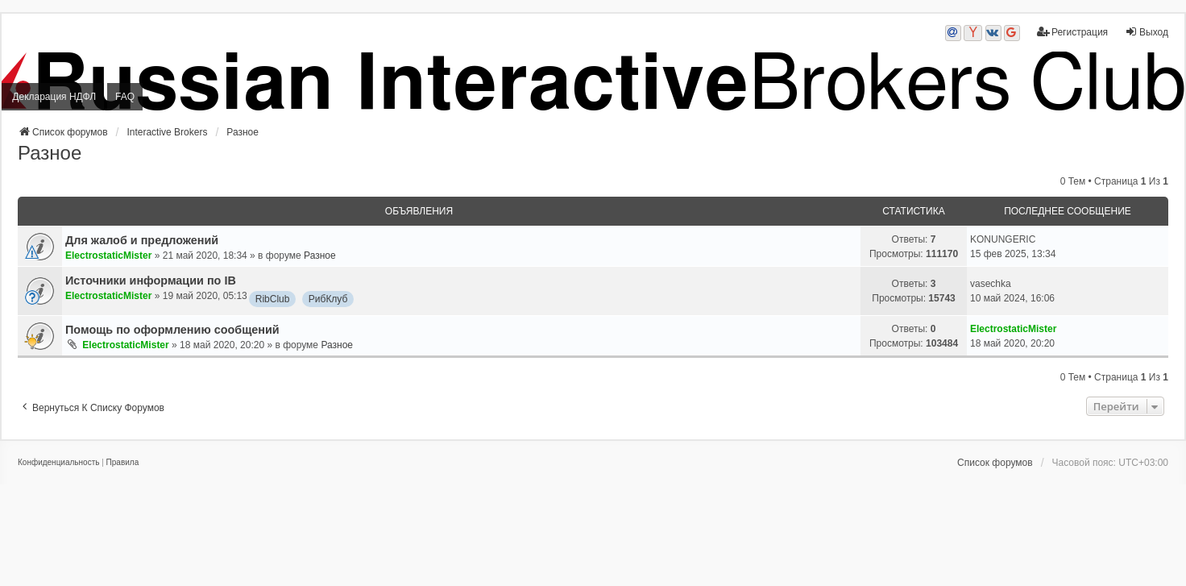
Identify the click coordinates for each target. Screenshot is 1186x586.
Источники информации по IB (150, 280)
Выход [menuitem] (1146, 32)
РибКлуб (328, 299)
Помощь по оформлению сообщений (172, 329)
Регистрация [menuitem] (1072, 32)
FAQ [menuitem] (125, 96)
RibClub (272, 299)
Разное (49, 153)
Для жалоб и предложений (141, 240)
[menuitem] (58, 462)
